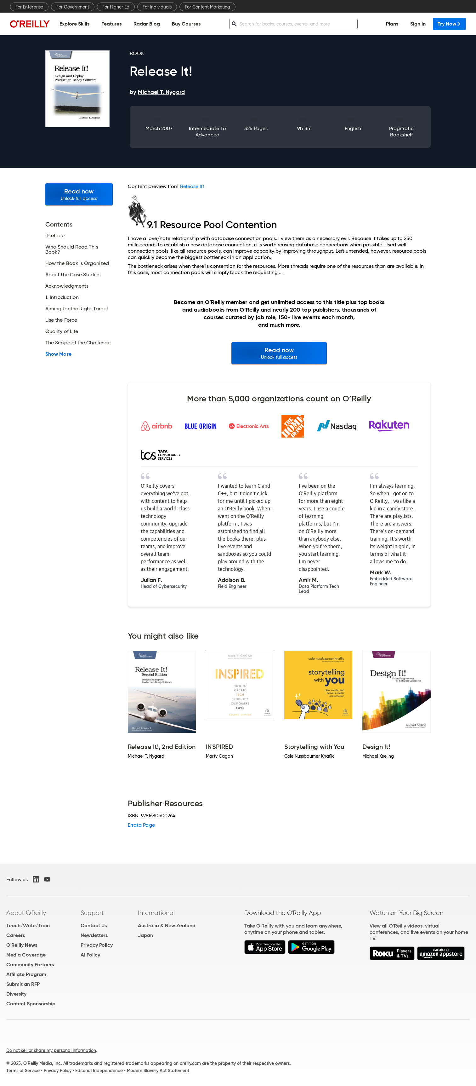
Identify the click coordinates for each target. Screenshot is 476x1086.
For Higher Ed (115, 7)
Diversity (16, 994)
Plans (392, 23)
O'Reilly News (21, 945)
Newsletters (94, 935)
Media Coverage (26, 954)
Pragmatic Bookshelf (401, 131)
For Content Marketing (207, 7)
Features (111, 23)
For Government (72, 7)
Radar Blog (146, 23)
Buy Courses (186, 23)
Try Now (449, 23)
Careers (15, 935)
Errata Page (141, 825)
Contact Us (94, 925)
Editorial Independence (99, 1070)
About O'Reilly (26, 912)
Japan (145, 935)
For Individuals (157, 7)
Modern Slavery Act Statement (158, 1070)
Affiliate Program (26, 974)
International (156, 912)
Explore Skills (74, 23)
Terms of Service (23, 1070)
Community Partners (30, 964)
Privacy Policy (97, 945)
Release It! (192, 186)
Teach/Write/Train (28, 925)
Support (92, 912)
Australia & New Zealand (167, 925)
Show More (58, 354)
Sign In (418, 23)
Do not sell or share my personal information (51, 1050)
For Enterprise (29, 7)
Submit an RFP (23, 984)
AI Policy (90, 954)
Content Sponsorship (30, 1003)
